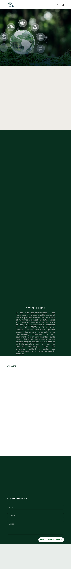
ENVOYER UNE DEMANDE (51, 545)
